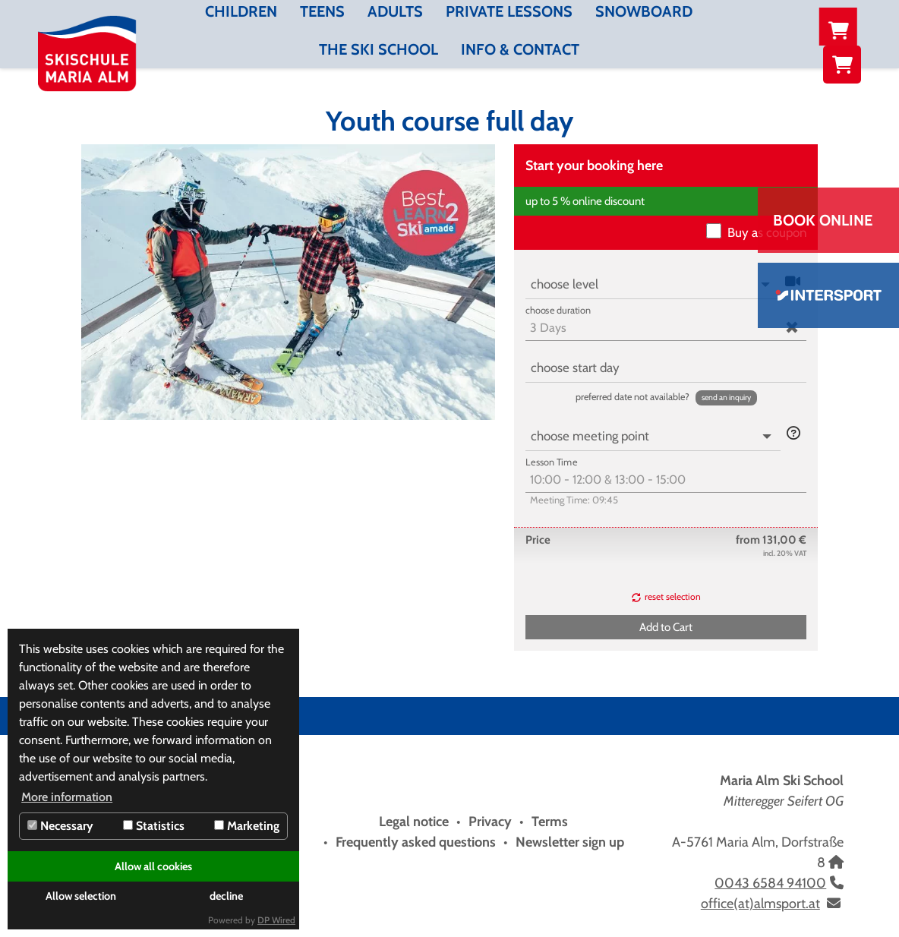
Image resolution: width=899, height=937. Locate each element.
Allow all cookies (153, 866)
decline (226, 896)
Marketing (246, 826)
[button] (726, 397)
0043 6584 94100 (770, 883)
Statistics (154, 826)
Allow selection (81, 896)
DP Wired (276, 920)
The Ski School (378, 49)
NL (846, 26)
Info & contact (520, 49)
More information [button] (66, 797)
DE (777, 26)
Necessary (60, 826)
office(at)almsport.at (760, 903)
